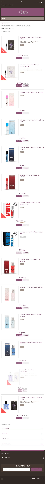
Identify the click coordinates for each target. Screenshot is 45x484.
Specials (4, 433)
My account (4, 5)
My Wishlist (10, 5)
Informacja (5, 439)
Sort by (2, 28)
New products (6, 444)
